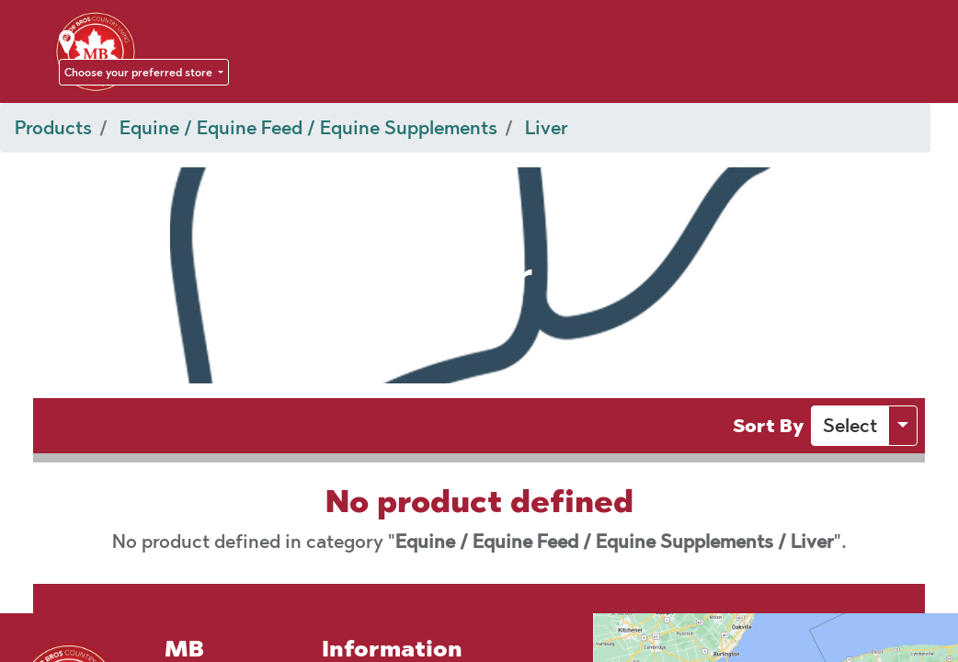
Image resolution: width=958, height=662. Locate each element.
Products (53, 128)
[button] (850, 425)
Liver (546, 128)
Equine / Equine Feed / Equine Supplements (308, 128)
